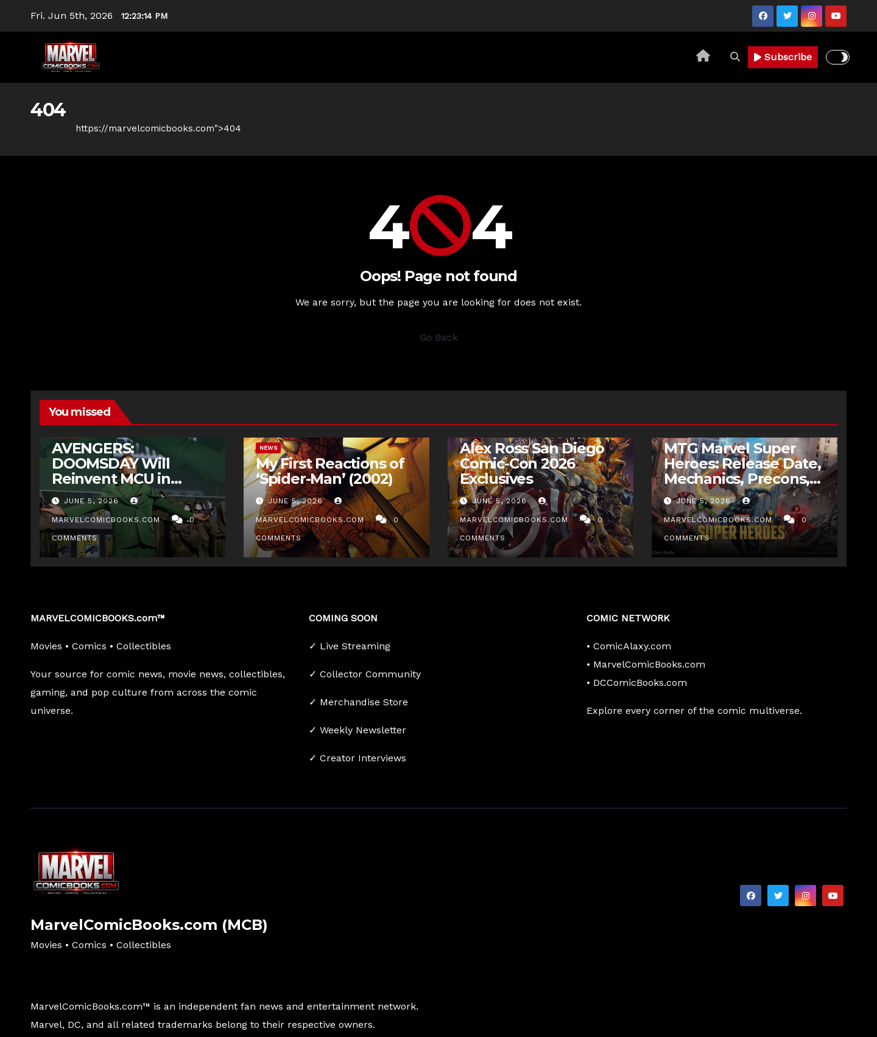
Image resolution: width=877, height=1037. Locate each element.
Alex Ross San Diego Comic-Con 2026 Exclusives (532, 463)
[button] (735, 57)
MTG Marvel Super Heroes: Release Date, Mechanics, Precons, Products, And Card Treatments (742, 478)
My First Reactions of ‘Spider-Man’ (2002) (330, 471)
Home (43, 128)
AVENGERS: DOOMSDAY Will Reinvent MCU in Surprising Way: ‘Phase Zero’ (111, 478)
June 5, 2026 (93, 501)
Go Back (438, 337)
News (268, 447)
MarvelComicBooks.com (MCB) (149, 925)
